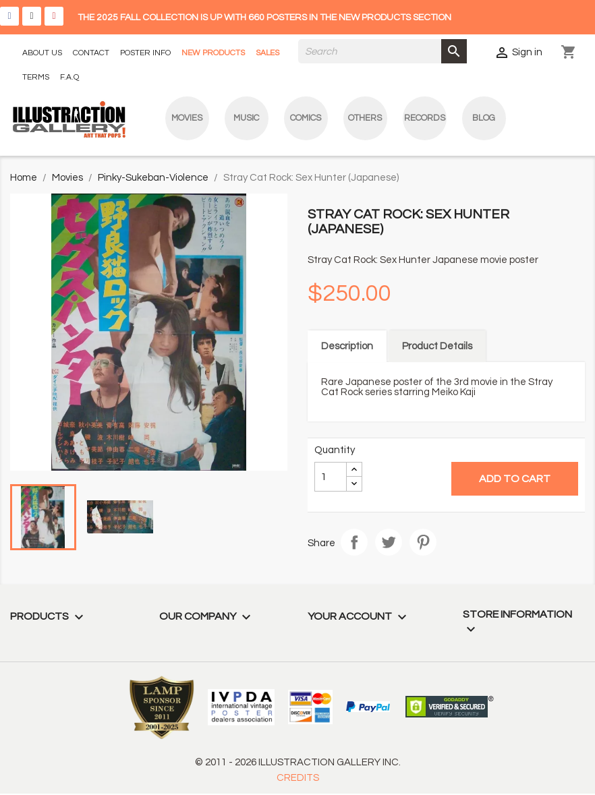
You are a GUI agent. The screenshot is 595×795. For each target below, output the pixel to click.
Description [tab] (347, 346)
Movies (186, 118)
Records (424, 118)
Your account (359, 616)
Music (246, 118)
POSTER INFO (145, 53)
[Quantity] (330, 477)
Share (354, 542)
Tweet (388, 542)
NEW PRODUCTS (213, 53)
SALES (267, 53)
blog (483, 118)
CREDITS (298, 778)
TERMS (35, 77)
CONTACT (91, 53)
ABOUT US (42, 53)
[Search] (382, 51)
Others (365, 118)
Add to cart (514, 478)
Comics (305, 118)
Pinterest (422, 542)
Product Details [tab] (437, 346)
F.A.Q (69, 77)
